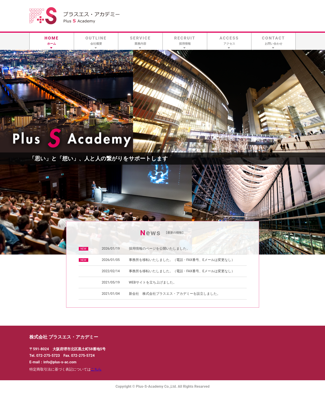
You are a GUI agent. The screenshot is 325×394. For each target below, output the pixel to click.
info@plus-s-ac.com (59, 362)
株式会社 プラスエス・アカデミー (63, 337)
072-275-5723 (48, 355)
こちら (96, 369)
